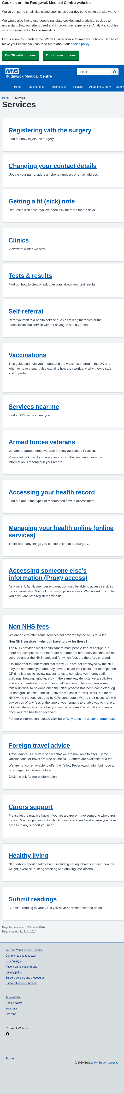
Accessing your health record (52, 492)
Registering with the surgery (50, 130)
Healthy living (29, 855)
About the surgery (100, 86)
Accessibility (12, 997)
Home (17, 86)
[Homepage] (39, 73)
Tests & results (30, 276)
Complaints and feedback (20, 955)
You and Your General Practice (24, 950)
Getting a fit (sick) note (42, 201)
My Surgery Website (106, 1062)
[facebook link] (7, 1034)
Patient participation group (21, 966)
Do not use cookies (61, 55)
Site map (10, 1013)
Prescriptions (58, 86)
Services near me (34, 406)
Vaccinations (27, 355)
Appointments (36, 86)
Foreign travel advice (39, 745)
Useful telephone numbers (21, 983)
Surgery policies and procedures (25, 977)
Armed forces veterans (42, 442)
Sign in (9, 1058)
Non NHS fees (29, 626)
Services (78, 86)
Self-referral (26, 311)
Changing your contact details (53, 166)
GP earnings (13, 961)
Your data (11, 1008)
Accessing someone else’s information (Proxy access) (48, 574)
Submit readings (33, 899)
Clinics (19, 240)
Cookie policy (13, 1002)
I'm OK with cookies (20, 55)
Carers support (31, 807)
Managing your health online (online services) (61, 531)
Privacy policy (13, 972)
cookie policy (80, 44)
